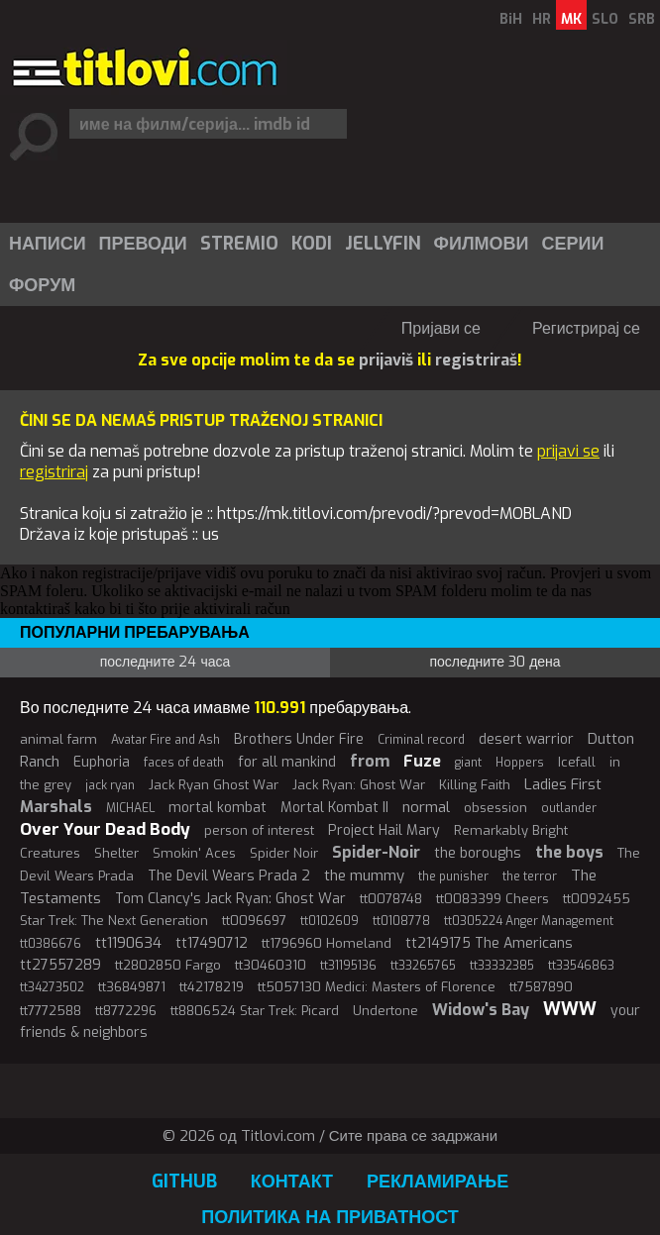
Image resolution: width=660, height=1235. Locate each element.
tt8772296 (126, 1010)
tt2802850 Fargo (168, 965)
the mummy (364, 875)
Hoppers (519, 763)
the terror (529, 876)
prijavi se (568, 451)
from (369, 761)
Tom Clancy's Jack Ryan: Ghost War (230, 898)
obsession (495, 807)
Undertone (385, 1010)
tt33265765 (423, 966)
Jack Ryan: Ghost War (358, 784)
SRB (641, 19)
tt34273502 (52, 987)
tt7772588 (50, 1010)
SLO (605, 19)
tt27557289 (60, 965)
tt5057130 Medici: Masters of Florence (376, 986)
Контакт (292, 1181)
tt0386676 (50, 944)
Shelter (116, 853)
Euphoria (101, 762)
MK (571, 19)
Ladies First (563, 784)
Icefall (577, 762)
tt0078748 (391, 898)
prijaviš (386, 360)
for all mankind (287, 762)
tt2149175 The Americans (489, 943)
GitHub (184, 1181)
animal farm (58, 739)
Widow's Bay (480, 1009)
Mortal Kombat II (334, 807)
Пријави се (441, 328)
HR (541, 19)
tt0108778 (401, 921)
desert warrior (526, 739)
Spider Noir (284, 853)
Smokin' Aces (194, 853)
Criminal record (421, 740)
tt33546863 (581, 966)
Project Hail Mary (384, 830)
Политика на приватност (330, 1217)
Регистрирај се (586, 328)
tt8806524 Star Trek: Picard (254, 1010)
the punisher (453, 876)
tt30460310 (270, 965)
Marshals (56, 806)
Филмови (481, 244)
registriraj (54, 472)
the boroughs (477, 853)
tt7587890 (541, 986)
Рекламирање (437, 1181)
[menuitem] (46, 243)
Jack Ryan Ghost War (213, 784)
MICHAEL (130, 808)
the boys (569, 852)
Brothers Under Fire (299, 739)
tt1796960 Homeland (326, 943)
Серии (572, 244)
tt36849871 (131, 986)
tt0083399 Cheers (492, 898)
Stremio (239, 244)
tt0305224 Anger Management (528, 921)
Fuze (422, 761)
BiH (510, 19)
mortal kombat (217, 807)
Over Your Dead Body (105, 829)
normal (426, 807)
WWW (570, 1009)
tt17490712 (211, 943)
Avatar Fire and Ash (165, 740)
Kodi (311, 244)
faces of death (184, 763)
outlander (569, 808)
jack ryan (110, 785)
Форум (42, 285)
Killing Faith (474, 784)
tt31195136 (348, 966)
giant (468, 763)
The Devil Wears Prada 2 (229, 876)
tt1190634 (128, 943)
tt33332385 (502, 966)
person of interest (259, 830)
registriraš (476, 360)
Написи (47, 244)
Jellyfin (383, 244)
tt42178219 (211, 986)
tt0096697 (254, 920)
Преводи (143, 244)
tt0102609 (329, 921)
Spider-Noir (376, 852)
